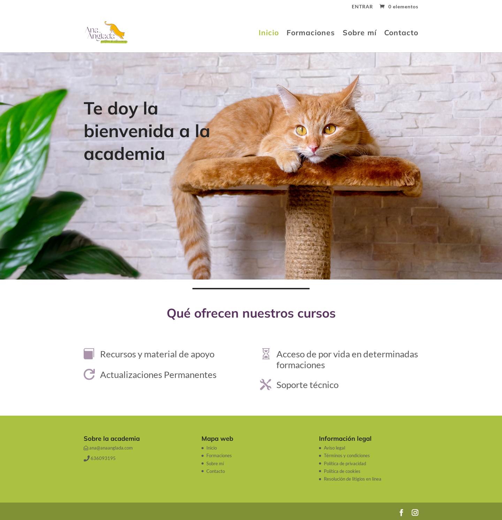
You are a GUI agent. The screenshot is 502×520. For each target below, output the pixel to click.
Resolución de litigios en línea (352, 479)
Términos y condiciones (347, 455)
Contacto (401, 33)
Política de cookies (342, 471)
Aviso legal (334, 448)
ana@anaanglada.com (108, 448)
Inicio (269, 33)
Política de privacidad (345, 463)
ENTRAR (362, 6)
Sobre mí (359, 33)
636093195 (100, 458)
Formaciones (311, 33)
